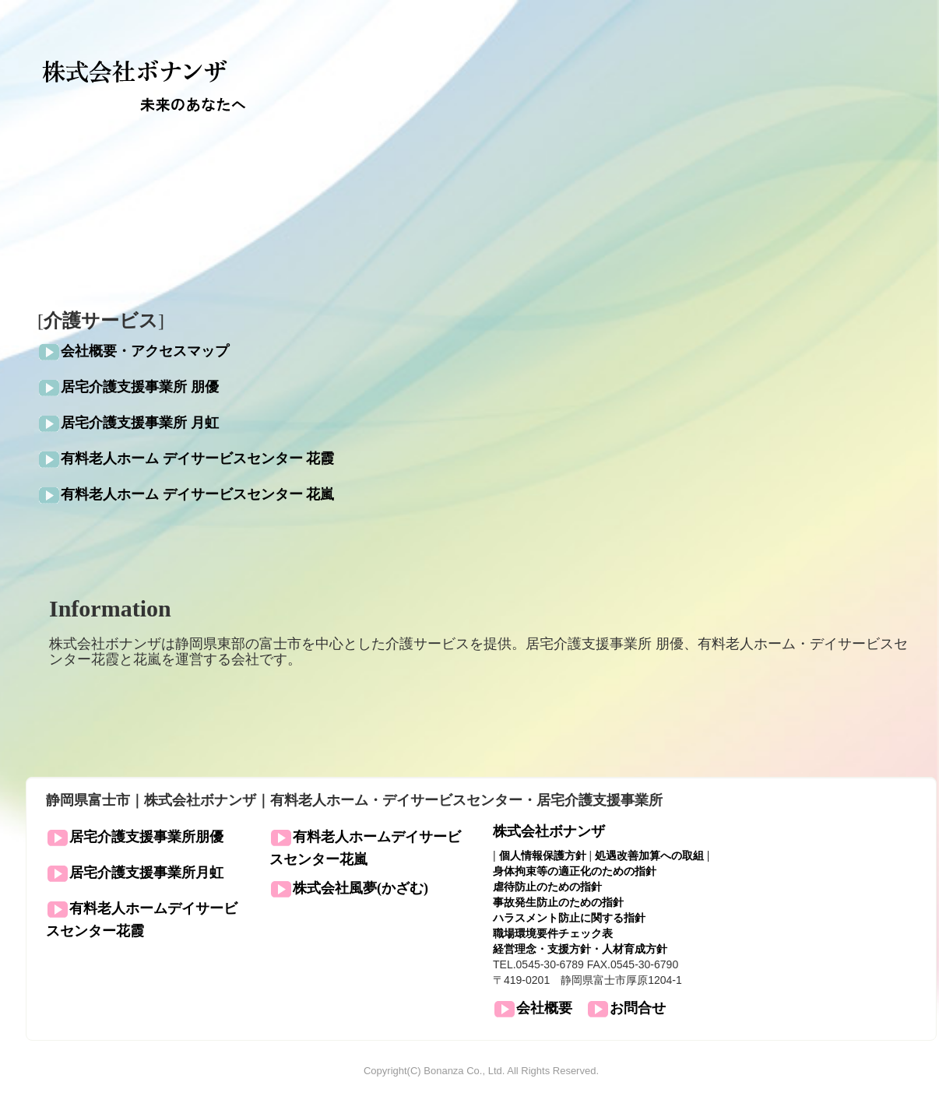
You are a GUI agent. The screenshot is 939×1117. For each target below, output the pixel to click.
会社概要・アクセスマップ (145, 352)
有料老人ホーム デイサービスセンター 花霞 (197, 459)
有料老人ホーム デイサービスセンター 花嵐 (197, 495)
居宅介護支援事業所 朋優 (140, 387)
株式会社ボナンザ (549, 831)
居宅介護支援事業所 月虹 (140, 423)
